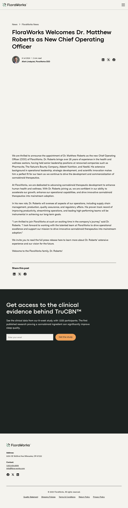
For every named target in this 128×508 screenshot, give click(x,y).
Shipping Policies (48, 496)
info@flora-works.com (15, 468)
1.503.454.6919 (12, 465)
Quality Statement (30, 496)
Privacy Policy (99, 496)
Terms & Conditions (67, 496)
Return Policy (84, 496)
